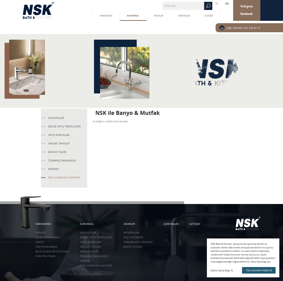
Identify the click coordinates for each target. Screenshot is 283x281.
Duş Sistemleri (133, 237)
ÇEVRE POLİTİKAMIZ (47, 237)
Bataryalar (131, 232)
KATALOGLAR (56, 118)
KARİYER (53, 169)
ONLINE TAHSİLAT (59, 143)
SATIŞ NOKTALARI (59, 135)
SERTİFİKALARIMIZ (46, 246)
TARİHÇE (41, 232)
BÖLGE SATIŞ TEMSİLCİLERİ (64, 126)
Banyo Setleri (132, 246)
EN (227, 3)
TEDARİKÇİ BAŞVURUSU (62, 160)
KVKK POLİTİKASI (46, 256)
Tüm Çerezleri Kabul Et (259, 270)
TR (216, 3)
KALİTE (40, 242)
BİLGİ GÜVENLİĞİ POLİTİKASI (52, 251)
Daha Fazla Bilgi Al (222, 270)
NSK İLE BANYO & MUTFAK (64, 177)
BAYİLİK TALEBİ (57, 152)
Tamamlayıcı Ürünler (138, 242)
